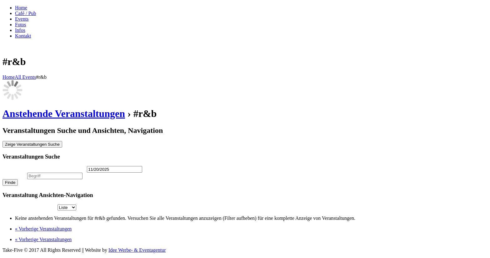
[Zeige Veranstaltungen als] (67, 207)
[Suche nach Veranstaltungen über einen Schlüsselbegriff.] (54, 176)
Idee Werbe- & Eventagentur (137, 250)
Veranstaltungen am (44, 169)
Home (8, 77)
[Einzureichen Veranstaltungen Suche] (10, 182)
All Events (25, 77)
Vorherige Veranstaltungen (43, 228)
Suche (14, 175)
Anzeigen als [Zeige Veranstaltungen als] (30, 207)
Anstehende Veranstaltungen (63, 113)
